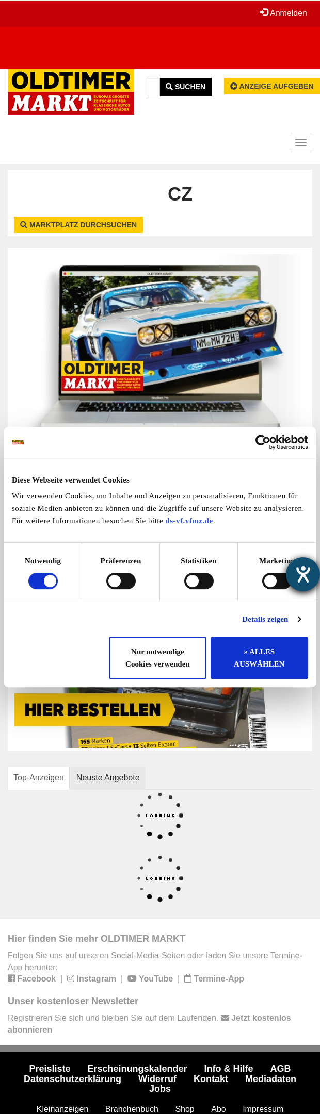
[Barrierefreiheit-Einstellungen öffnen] (303, 574)
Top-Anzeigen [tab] (38, 777)
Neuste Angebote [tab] (108, 777)
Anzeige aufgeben (272, 86)
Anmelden (283, 13)
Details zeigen (265, 619)
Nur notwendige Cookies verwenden (157, 657)
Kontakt (211, 1079)
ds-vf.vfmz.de (189, 521)
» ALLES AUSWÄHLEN (259, 657)
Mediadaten (270, 1079)
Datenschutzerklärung (72, 1079)
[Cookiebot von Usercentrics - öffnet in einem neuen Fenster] (263, 442)
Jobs (160, 1089)
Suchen (185, 86)
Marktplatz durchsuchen (78, 225)
